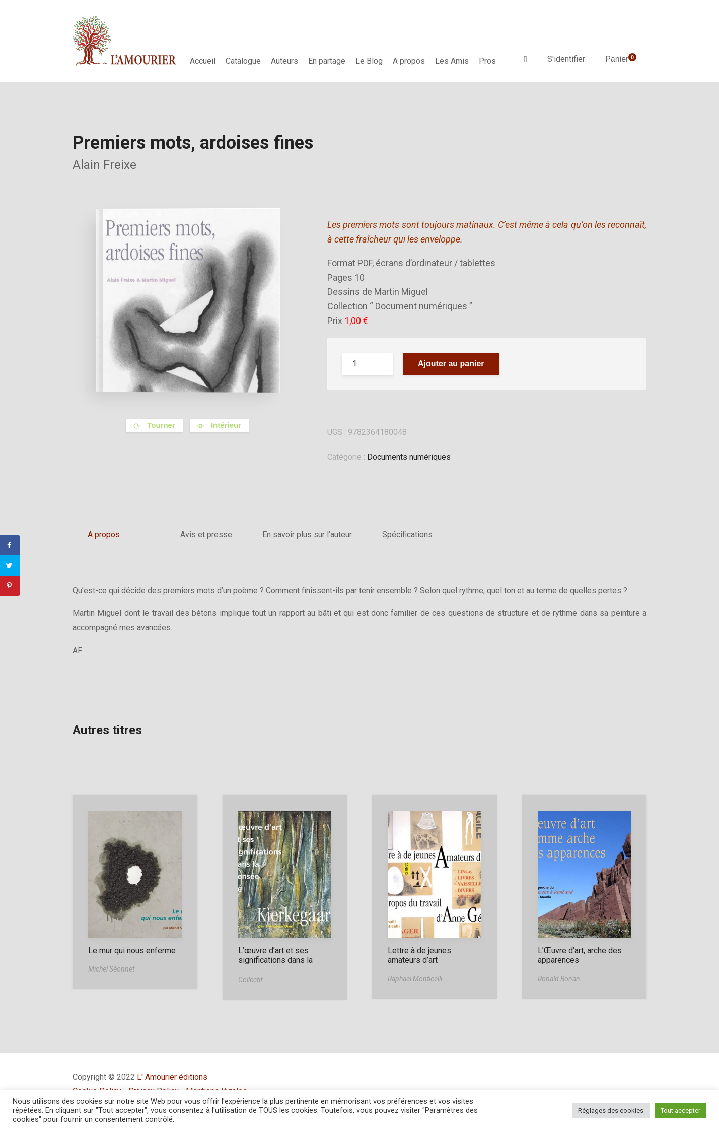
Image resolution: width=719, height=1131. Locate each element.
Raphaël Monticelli (415, 979)
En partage (326, 61)
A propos (409, 61)
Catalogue (243, 61)
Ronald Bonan (559, 979)
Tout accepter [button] (680, 1110)
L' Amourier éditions (172, 1077)
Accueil (202, 61)
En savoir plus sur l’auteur (307, 534)
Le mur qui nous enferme (132, 950)
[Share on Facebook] (10, 545)
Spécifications (407, 534)
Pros (487, 61)
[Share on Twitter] (10, 565)
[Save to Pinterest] (10, 586)
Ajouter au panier (451, 363)
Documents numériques (409, 457)
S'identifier (566, 59)
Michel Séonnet (111, 969)
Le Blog (369, 61)
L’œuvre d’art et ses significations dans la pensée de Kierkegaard (279, 960)
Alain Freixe (104, 164)
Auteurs (284, 61)
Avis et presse (206, 534)
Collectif (250, 980)
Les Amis (452, 61)
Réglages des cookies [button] (610, 1110)
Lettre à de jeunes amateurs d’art (419, 955)
